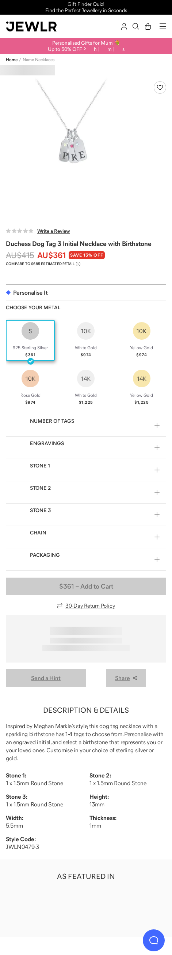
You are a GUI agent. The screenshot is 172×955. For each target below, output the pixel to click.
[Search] (136, 26)
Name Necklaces (38, 59)
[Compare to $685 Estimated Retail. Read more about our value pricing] (43, 264)
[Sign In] (124, 26)
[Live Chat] (154, 940)
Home (12, 59)
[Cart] (148, 26)
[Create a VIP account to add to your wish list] (160, 87)
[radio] (30, 340)
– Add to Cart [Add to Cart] (86, 586)
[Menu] (163, 26)
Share (126, 678)
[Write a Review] (38, 231)
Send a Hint (46, 678)
